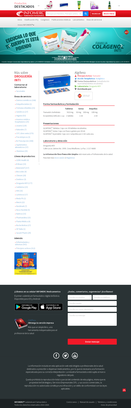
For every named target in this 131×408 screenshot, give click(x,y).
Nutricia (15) (20, 214)
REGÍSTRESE (109, 13)
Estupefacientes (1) (23, 104)
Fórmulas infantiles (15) (25, 108)
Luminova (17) (21, 194)
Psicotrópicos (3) (22, 137)
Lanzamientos (78, 19)
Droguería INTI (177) (23, 183)
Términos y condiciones (107, 402)
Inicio (20, 19)
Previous (38, 5)
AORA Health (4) (22, 160)
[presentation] (89, 332)
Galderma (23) (21, 187)
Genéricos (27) (21, 112)
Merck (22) (20, 202)
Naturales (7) (20, 129)
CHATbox (32, 320)
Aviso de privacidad (109, 405)
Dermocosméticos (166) (25, 100)
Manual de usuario (87, 402)
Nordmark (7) (21, 206)
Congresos (45, 19)
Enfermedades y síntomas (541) (22, 243)
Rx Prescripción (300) (24, 141)
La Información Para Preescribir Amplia (60, 154)
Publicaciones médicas (61, 19)
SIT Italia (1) (20, 229)
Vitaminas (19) (21, 151)
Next (118, 5)
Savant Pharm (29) (23, 233)
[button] (10, 46)
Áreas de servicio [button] (94, 19)
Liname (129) (21, 125)
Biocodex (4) (21, 171)
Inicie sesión (59, 157)
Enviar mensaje (92, 341)
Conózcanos (71, 402)
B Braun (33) (20, 164)
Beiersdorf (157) (22, 168)
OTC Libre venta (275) (24, 133)
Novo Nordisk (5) (22, 210)
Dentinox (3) (20, 179)
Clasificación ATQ (31, 19)
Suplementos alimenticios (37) (21, 146)
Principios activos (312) (25, 248)
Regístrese (70, 157)
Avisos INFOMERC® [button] (26, 25)
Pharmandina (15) (23, 217)
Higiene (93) (20, 115)
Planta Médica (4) (22, 221)
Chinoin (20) (20, 175)
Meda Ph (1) (20, 198)
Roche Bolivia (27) (23, 225)
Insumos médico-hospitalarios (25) (22, 120)
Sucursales (20, 91)
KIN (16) (19, 191)
